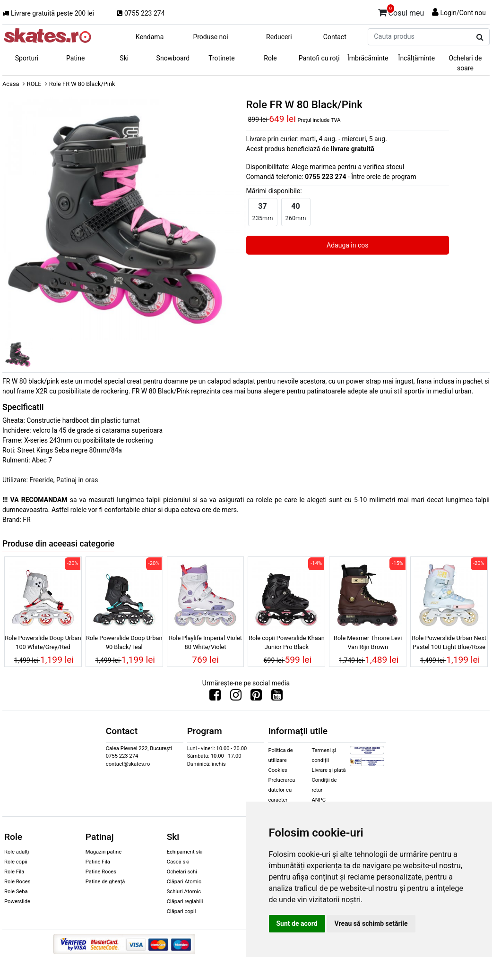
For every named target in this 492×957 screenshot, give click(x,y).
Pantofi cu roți (319, 58)
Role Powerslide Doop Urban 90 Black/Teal (124, 642)
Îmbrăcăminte (367, 58)
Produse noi (210, 37)
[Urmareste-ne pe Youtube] (277, 697)
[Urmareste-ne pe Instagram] (235, 697)
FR (26, 519)
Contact (334, 37)
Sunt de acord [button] (297, 923)
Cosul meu (401, 11)
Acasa (10, 83)
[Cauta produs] (480, 37)
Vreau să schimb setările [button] (371, 923)
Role (270, 58)
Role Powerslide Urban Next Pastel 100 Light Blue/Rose (449, 642)
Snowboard (173, 58)
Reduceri (279, 37)
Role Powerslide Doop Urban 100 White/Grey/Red (43, 642)
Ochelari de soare (465, 63)
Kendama (150, 37)
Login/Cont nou (463, 13)
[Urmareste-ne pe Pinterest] (256, 697)
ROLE (34, 83)
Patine (75, 58)
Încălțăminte (416, 58)
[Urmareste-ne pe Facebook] (215, 697)
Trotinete (221, 58)
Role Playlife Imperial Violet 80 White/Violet (205, 642)
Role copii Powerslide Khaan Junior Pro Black (287, 642)
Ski (124, 58)
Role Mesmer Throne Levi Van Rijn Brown (368, 642)
